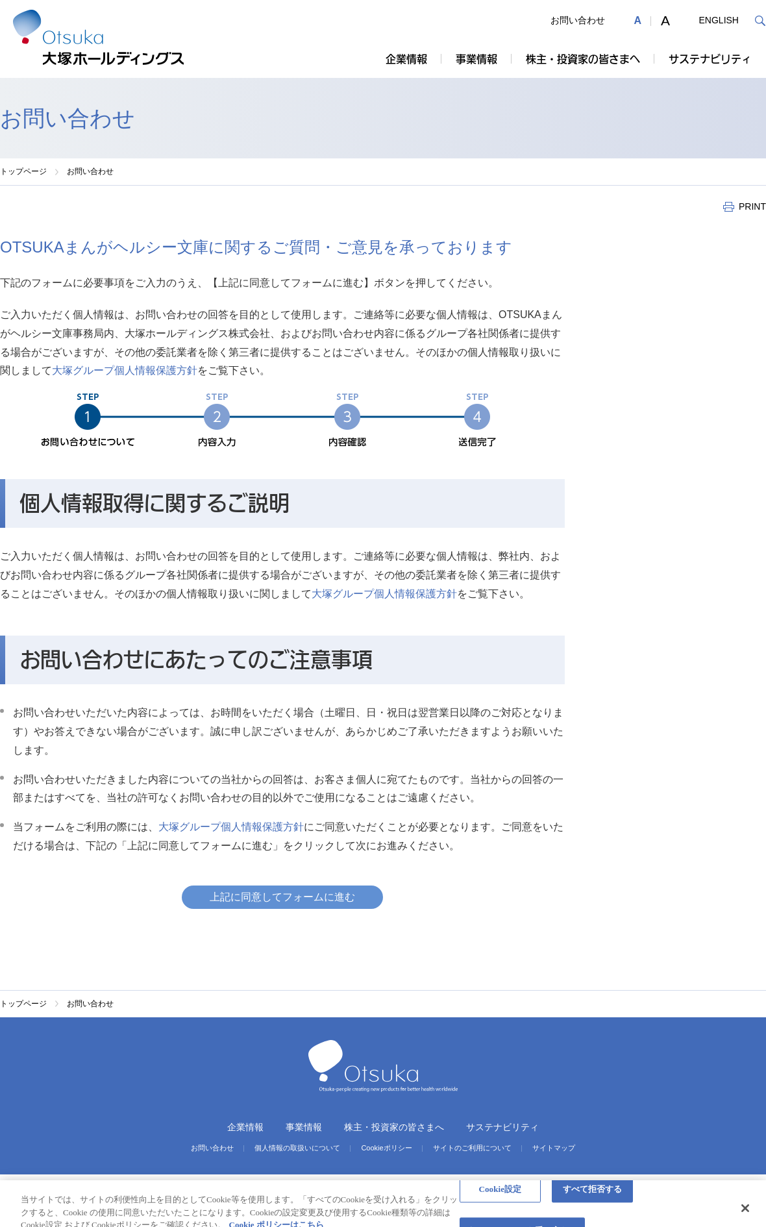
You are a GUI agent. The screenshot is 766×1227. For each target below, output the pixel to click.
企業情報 (406, 59)
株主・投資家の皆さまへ (583, 59)
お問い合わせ (577, 20)
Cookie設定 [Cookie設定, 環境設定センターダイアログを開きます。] (499, 1196)
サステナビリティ (710, 59)
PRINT (752, 206)
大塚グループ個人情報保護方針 (124, 370)
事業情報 (476, 59)
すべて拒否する (593, 1196)
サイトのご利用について (472, 1148)
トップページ (23, 171)
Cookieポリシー (386, 1148)
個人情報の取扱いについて (297, 1148)
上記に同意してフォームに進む (282, 896)
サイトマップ (553, 1148)
